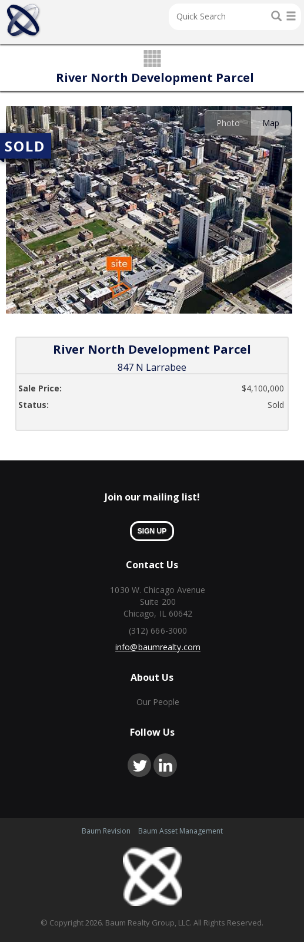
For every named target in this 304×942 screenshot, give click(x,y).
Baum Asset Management (180, 831)
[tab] (228, 123)
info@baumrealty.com (158, 647)
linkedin (165, 765)
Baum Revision (106, 831)
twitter (139, 765)
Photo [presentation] (228, 123)
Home (23, 20)
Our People (158, 701)
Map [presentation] (270, 123)
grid (152, 59)
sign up (152, 531)
